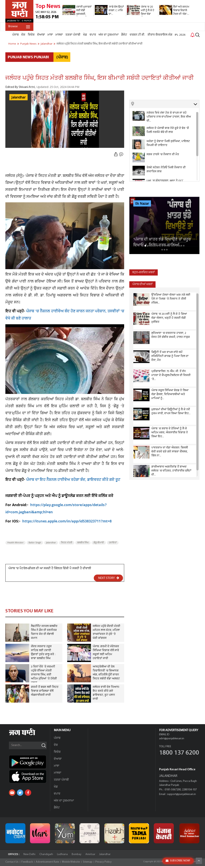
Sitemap (87, 861)
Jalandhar (18, 97)
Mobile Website (71, 861)
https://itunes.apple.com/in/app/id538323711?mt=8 (67, 522)
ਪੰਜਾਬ (15, 35)
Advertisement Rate (47, 861)
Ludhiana (62, 854)
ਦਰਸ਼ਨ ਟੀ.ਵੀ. (137, 35)
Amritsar (90, 854)
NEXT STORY (108, 578)
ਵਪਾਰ (93, 35)
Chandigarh (46, 854)
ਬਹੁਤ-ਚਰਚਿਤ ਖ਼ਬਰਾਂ (143, 272)
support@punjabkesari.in (181, 794)
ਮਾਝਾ (50, 35)
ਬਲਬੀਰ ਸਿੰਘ (83, 542)
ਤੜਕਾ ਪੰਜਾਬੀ (72, 35)
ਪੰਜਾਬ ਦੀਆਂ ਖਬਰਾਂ (142, 284)
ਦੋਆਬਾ (41, 35)
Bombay (76, 854)
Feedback (27, 861)
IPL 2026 (180, 35)
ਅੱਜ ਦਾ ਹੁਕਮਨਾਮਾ (109, 35)
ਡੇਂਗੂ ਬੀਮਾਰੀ (99, 542)
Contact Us (11, 861)
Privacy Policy (103, 861)
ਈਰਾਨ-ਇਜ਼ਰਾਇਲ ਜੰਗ (160, 35)
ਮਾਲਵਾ (59, 35)
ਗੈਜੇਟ (124, 35)
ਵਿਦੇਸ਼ (31, 35)
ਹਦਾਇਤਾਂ (113, 542)
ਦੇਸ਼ (23, 35)
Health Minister (15, 542)
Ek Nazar (142, 203)
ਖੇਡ (85, 35)
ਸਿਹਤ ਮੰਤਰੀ (66, 542)
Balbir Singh (35, 542)
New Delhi (29, 854)
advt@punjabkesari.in (171, 738)
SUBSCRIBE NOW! (178, 860)
